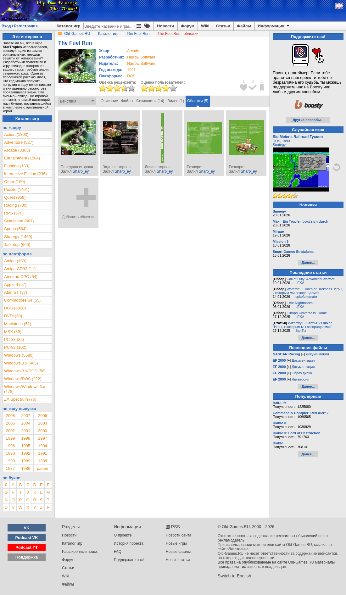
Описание (109, 101)
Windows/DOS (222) (22, 378)
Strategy (279, 145)
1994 (42, 445)
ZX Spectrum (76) (20, 399)
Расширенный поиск (80, 551)
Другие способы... (308, 120)
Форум (187, 26)
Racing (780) (15, 205)
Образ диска (302, 373)
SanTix (300, 330)
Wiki (205, 26)
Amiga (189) (15, 261)
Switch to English (234, 575)
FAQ (117, 551)
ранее (42, 468)
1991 (42, 453)
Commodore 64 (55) (22, 300)
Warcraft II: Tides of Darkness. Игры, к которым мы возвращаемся (308, 291)
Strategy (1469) (18, 236)
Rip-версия (300, 379)
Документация (317, 354)
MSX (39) (12, 331)
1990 (10, 461)
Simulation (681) (19, 221)
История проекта (128, 543)
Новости (165, 26)
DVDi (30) (13, 316)
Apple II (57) (15, 284)
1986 (25, 468)
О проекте (123, 535)
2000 (42, 430)
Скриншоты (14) (150, 101)
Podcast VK (26, 537)
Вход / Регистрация (20, 26)
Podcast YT (26, 547)
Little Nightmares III (301, 303)
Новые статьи (178, 560)
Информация (274, 26)
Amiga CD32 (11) (20, 268)
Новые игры (176, 543)
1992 (25, 453)
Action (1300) (16, 134)
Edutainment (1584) (22, 158)
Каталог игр (68, 26)
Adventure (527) (18, 142)
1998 (25, 438)
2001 (25, 430)
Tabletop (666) (17, 244)
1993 (10, 453)
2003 (42, 423)
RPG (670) (14, 213)
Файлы (244, 26)
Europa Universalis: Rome (307, 313)
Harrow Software (141, 57)
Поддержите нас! (129, 560)
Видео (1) (175, 101)
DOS (276, 141)
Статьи (223, 26)
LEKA (299, 283)
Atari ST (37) (15, 292)
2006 (42, 415)
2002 (10, 430)
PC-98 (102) (15, 347)
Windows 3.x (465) (21, 363)
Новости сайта (178, 535)
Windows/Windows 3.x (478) (24, 389)
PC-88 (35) (14, 339)
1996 (10, 445)
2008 (10, 415)
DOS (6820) (15, 308)
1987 (10, 468)
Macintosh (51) (17, 323)
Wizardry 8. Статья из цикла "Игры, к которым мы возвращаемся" (302, 325)
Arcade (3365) (17, 150)
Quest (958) (15, 197)
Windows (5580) (19, 355)
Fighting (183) (16, 166)
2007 (25, 415)
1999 (10, 438)
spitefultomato (306, 296)
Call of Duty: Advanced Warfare (311, 279)
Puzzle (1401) (16, 189)
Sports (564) (15, 228)
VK (27, 527)
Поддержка (26, 557)
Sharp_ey (81, 171)
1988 (42, 461)
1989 (25, 461)
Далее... (308, 262)
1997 (131, 70)
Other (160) (14, 181)
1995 (25, 445)
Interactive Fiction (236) (25, 173)
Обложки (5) (197, 101)
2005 (10, 423)
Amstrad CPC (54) (20, 276)
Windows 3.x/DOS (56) (25, 371)
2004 (25, 423)
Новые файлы (178, 551)
